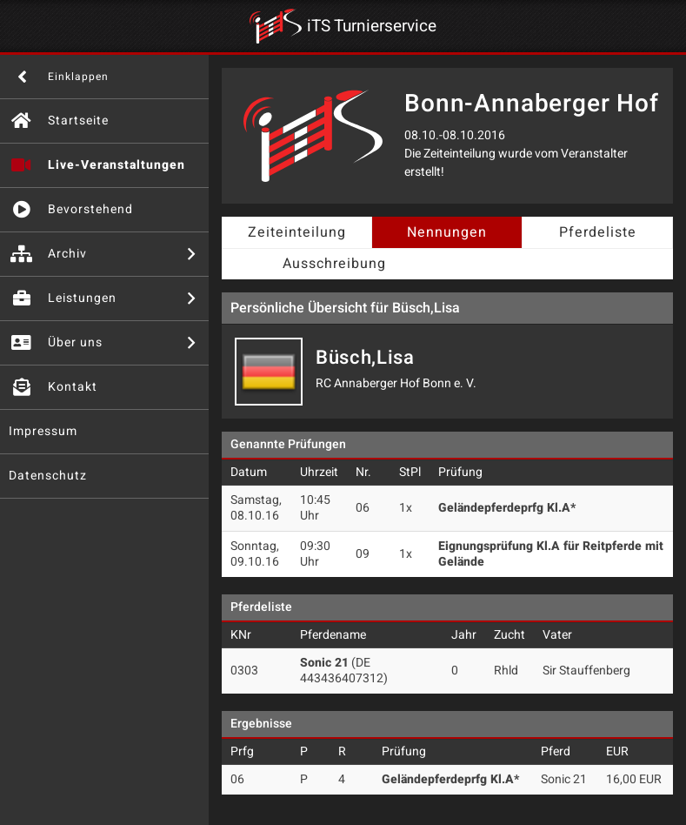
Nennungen (447, 232)
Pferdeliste (597, 232)
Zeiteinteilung (297, 232)
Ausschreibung (334, 263)
